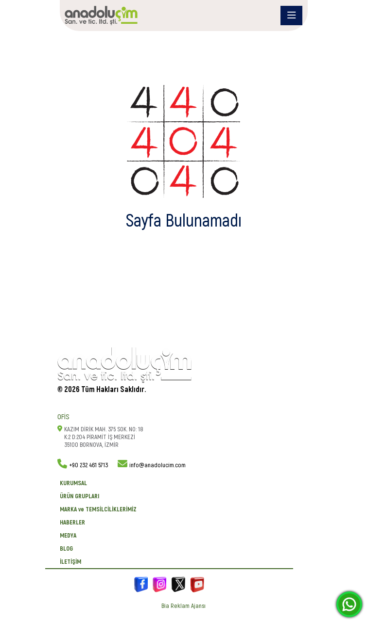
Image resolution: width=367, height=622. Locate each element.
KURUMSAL (73, 483)
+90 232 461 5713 (88, 465)
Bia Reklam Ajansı (183, 606)
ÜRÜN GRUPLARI (79, 496)
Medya (68, 536)
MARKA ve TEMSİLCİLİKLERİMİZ (98, 509)
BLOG (66, 549)
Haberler (72, 522)
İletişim (70, 562)
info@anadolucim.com (157, 465)
